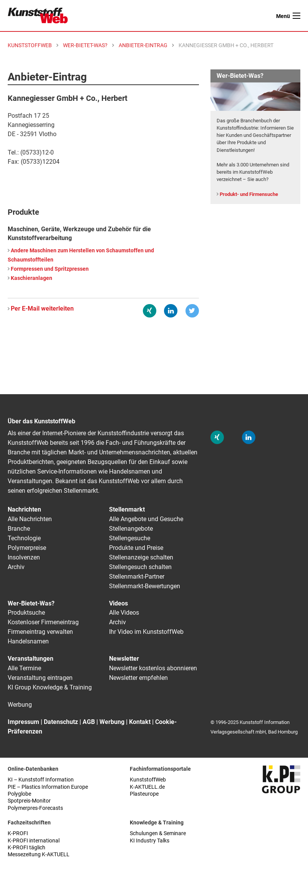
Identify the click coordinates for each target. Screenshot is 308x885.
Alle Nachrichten (30, 519)
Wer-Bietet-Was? (31, 603)
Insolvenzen (24, 557)
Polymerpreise (27, 547)
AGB (89, 721)
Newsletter (124, 658)
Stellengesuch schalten (140, 567)
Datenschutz (61, 721)
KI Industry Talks (149, 840)
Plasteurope (144, 794)
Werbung (20, 704)
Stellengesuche (129, 538)
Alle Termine (24, 668)
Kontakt (140, 721)
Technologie (24, 538)
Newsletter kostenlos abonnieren (153, 668)
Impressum (23, 721)
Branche (19, 528)
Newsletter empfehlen (138, 677)
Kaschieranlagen (31, 278)
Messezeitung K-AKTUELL (39, 854)
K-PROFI (18, 833)
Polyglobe (19, 794)
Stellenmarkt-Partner (136, 576)
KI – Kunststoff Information (41, 779)
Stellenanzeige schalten (141, 557)
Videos (118, 603)
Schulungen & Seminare (158, 833)
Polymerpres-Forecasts (35, 808)
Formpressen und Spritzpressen (50, 269)
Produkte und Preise (136, 547)
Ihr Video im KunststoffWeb (146, 631)
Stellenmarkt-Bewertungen (144, 586)
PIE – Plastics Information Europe (48, 787)
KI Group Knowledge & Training (50, 687)
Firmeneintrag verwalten (40, 631)
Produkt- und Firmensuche (249, 194)
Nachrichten (24, 509)
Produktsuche (26, 612)
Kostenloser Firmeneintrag (43, 622)
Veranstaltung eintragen (40, 677)
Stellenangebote (131, 528)
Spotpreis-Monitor (29, 801)
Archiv (16, 567)
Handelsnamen (28, 641)
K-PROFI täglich (26, 847)
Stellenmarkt (127, 509)
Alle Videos (124, 612)
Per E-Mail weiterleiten (42, 308)
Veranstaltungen (30, 658)
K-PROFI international (34, 840)
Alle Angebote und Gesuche (146, 519)
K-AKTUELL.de (147, 787)
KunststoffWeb (148, 779)
